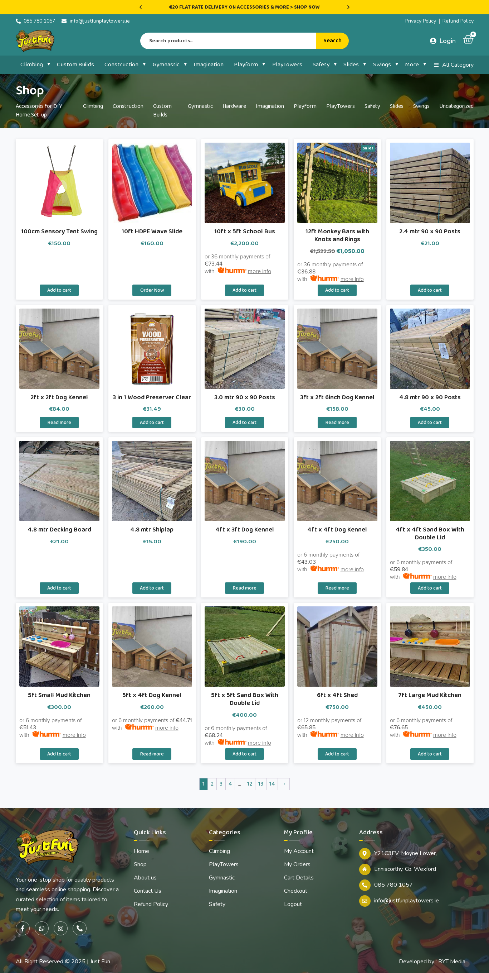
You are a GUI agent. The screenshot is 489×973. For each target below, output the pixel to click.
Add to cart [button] (59, 290)
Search (332, 40)
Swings (382, 65)
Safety (321, 65)
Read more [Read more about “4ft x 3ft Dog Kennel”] (244, 588)
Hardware (234, 106)
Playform (246, 65)
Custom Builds (75, 65)
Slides (351, 65)
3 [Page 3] (221, 783)
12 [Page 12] (249, 783)
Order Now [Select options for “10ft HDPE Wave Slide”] (152, 290)
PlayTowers (287, 65)
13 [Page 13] (260, 783)
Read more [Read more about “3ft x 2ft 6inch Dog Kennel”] (337, 422)
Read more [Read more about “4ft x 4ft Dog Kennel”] (337, 588)
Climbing (31, 65)
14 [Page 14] (272, 783)
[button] (140, 7)
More (412, 65)
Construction (121, 65)
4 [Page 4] (230, 783)
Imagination (209, 65)
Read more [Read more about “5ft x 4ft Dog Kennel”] (152, 754)
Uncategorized (456, 106)
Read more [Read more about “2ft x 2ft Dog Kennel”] (59, 422)
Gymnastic (166, 65)
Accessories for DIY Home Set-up (39, 110)
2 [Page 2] (212, 783)
